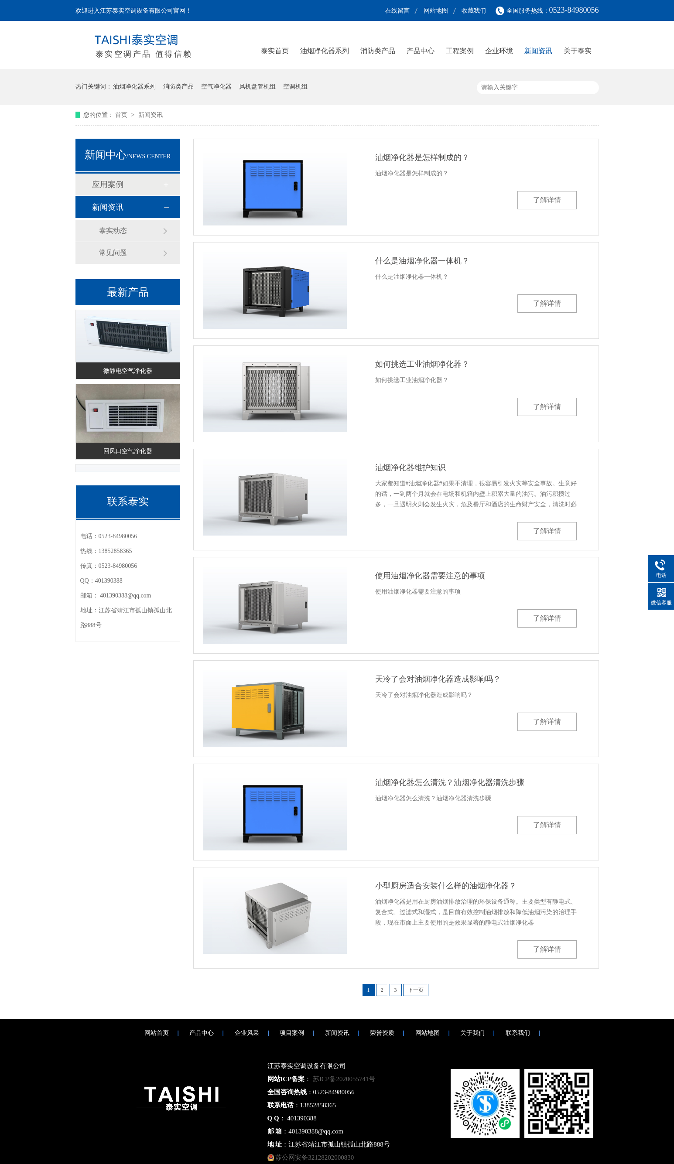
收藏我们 (474, 10)
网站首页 (156, 1033)
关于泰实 (578, 51)
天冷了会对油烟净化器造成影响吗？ (438, 679)
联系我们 (518, 1033)
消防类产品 (377, 51)
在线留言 (397, 10)
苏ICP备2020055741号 (343, 1078)
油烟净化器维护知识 (410, 467)
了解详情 (547, 200)
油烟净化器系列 (324, 51)
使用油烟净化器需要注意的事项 (430, 575)
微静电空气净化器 (127, 372)
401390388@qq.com (125, 595)
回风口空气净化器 (127, 452)
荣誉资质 (382, 1033)
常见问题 (113, 252)
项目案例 (292, 1033)
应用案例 (107, 184)
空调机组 (295, 86)
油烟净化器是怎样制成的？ (422, 157)
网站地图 (436, 10)
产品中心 (421, 51)
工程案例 (460, 51)
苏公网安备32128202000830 (314, 1157)
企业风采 (247, 1033)
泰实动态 (113, 230)
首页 (122, 115)
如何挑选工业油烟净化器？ (422, 364)
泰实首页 (275, 51)
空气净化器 (216, 86)
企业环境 (499, 51)
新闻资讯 (538, 51)
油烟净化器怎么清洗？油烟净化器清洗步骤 (449, 782)
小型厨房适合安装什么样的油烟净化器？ (446, 885)
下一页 (416, 990)
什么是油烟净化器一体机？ (422, 260)
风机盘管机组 (257, 86)
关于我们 (472, 1033)
